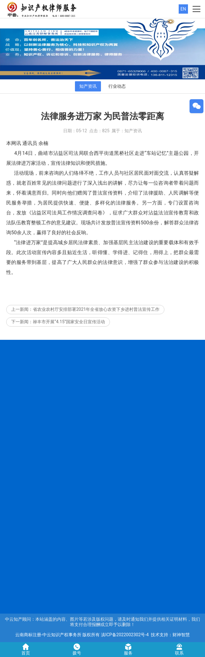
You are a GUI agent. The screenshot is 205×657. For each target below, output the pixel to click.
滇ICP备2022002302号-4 (125, 634)
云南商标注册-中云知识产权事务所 (48, 634)
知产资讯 (88, 86)
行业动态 (117, 86)
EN (183, 9)
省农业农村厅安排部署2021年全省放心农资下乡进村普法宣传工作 (96, 314)
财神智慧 (181, 634)
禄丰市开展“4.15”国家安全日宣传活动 (69, 327)
